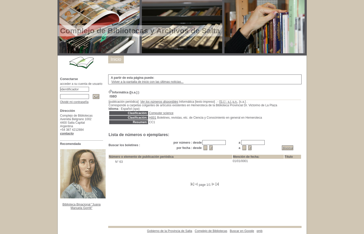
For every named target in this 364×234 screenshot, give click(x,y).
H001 (152, 117)
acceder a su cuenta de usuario (81, 84)
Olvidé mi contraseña (74, 102)
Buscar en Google (242, 231)
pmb (259, 231)
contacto (67, 133)
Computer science (161, 113)
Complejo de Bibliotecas (211, 231)
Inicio (116, 59)
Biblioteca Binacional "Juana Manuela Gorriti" (81, 206)
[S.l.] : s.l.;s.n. (228, 101)
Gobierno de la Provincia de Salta (169, 231)
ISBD (113, 96)
